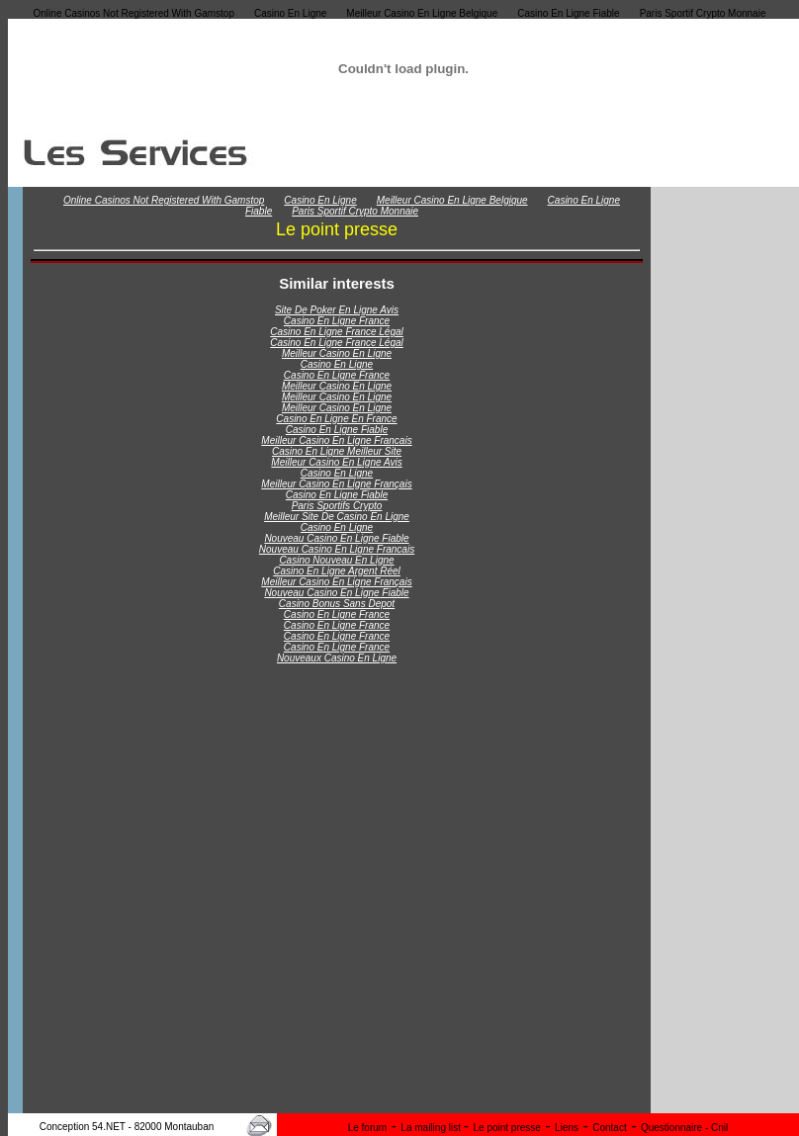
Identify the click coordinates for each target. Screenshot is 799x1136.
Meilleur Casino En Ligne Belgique (421, 13)
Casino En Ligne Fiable (568, 13)
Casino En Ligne (290, 13)
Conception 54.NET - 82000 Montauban (127, 1126)
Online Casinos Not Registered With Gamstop (134, 13)
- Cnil (716, 1127)
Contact (609, 1127)
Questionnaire (673, 1127)
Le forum (367, 1127)
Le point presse (507, 1127)
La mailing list (431, 1127)
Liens (566, 1127)
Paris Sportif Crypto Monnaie (703, 13)
